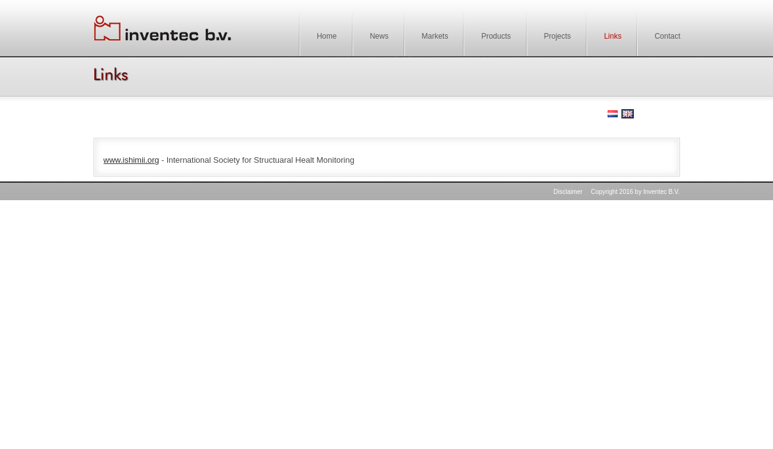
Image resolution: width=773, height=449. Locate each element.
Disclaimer (568, 191)
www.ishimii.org (132, 160)
